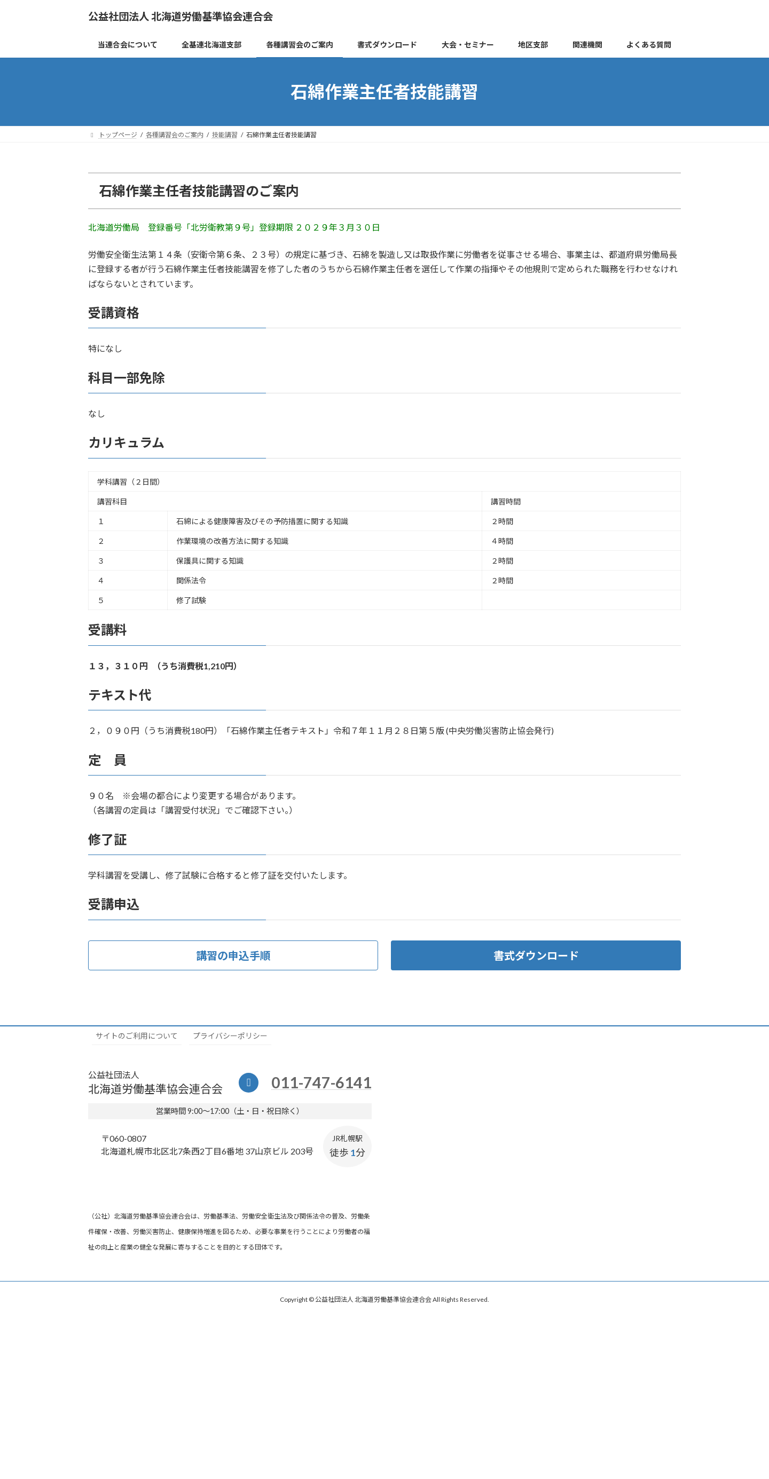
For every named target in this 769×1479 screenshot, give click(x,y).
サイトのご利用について (137, 1035)
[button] (233, 955)
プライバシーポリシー (230, 1035)
